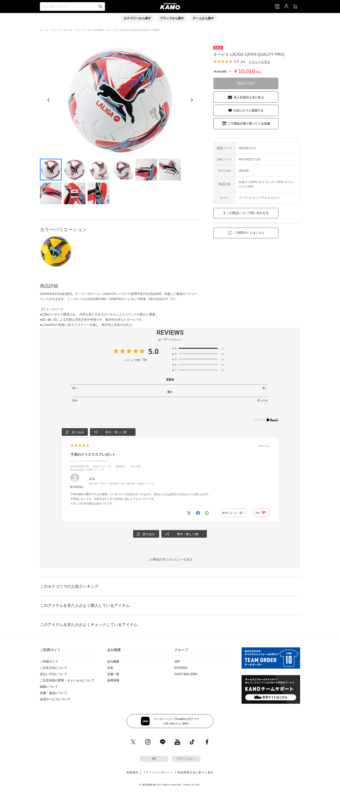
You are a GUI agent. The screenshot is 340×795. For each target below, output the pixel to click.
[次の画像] (191, 100)
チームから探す (203, 18)
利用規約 (133, 772)
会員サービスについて (55, 699)
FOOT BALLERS (185, 674)
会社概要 (113, 661)
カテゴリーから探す (137, 18)
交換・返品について (53, 693)
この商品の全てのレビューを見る (170, 559)
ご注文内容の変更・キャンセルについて (67, 680)
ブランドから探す (172, 18)
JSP (177, 661)
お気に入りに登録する (248, 110)
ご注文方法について (53, 668)
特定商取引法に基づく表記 (196, 772)
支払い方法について (53, 674)
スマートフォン (186, 758)
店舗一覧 (113, 674)
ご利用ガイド (49, 661)
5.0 (153, 351)
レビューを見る (259, 62)
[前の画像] (48, 100)
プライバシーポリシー (158, 772)
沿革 (110, 668)
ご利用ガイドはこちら (249, 232)
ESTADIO (180, 668)
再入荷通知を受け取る (249, 97)
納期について (49, 687)
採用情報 (113, 680)
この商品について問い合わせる (247, 213)
